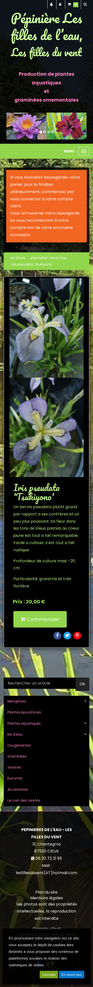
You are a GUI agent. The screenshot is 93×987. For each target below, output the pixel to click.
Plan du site (46, 892)
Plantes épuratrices (24, 712)
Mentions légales (46, 898)
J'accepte (49, 975)
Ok (82, 684)
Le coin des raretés (23, 800)
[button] (10, 126)
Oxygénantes (19, 745)
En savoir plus (72, 975)
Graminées (17, 756)
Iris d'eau (15, 734)
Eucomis (14, 778)
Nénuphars (16, 701)
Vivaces (14, 767)
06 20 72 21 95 (48, 858)
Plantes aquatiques (24, 723)
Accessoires (17, 789)
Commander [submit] (40, 619)
